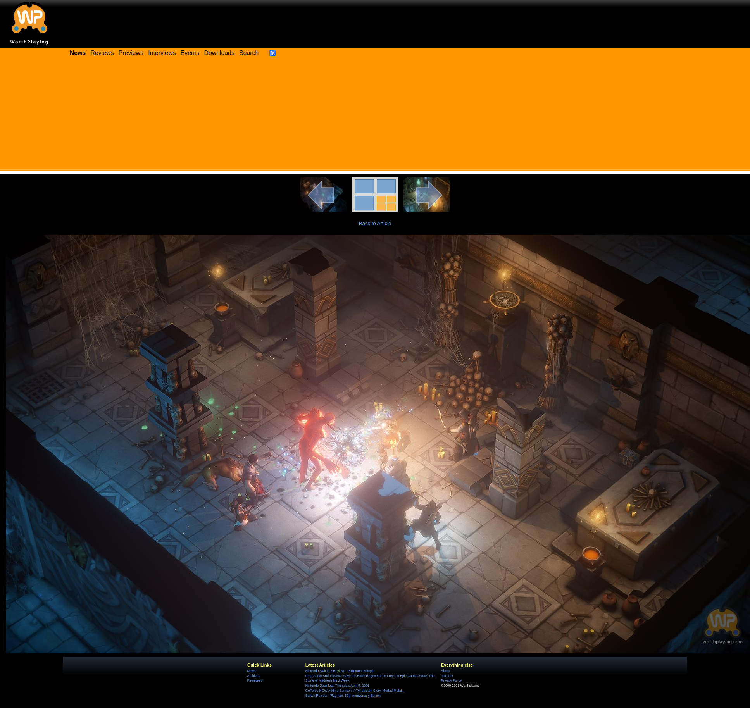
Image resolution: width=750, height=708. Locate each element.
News (251, 671)
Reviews (102, 53)
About (445, 671)
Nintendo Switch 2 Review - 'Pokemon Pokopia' (340, 671)
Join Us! (447, 676)
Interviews (162, 53)
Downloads (219, 53)
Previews (131, 53)
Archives (253, 676)
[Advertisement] (375, 116)
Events (190, 53)
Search (249, 53)
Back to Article (375, 223)
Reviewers (255, 680)
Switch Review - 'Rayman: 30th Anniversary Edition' (343, 696)
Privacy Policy (451, 680)
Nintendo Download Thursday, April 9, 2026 (337, 685)
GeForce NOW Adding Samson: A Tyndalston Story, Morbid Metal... (355, 690)
